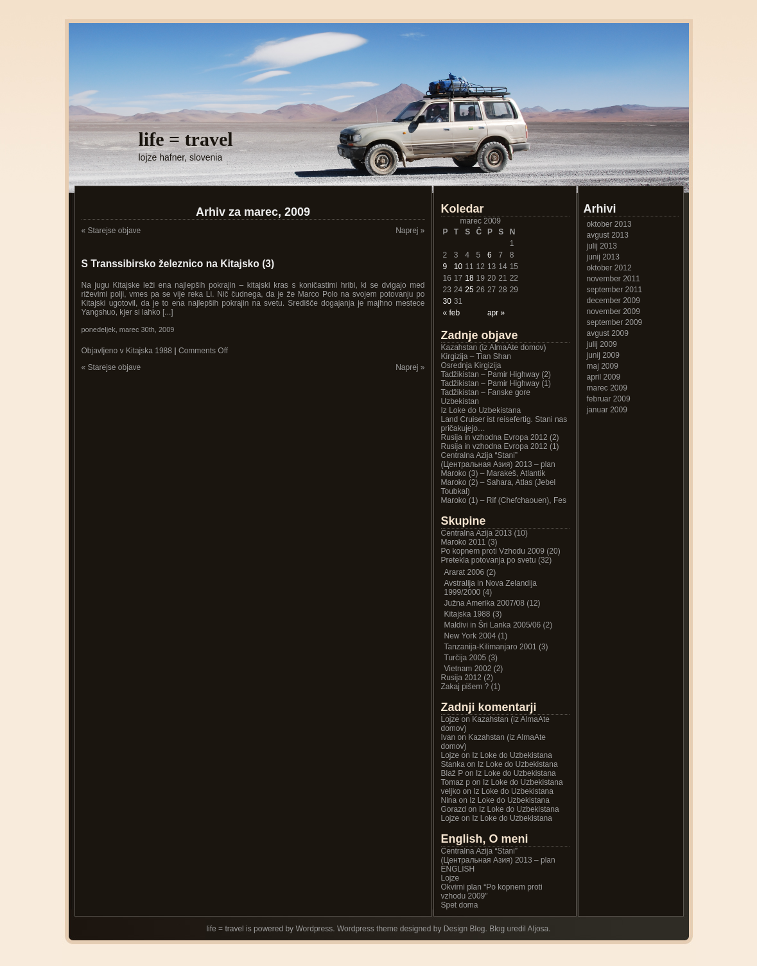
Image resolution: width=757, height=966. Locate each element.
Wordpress (314, 928)
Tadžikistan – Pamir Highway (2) (496, 374)
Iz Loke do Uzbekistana (481, 410)
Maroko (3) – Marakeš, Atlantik (493, 473)
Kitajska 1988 (149, 350)
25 (469, 289)
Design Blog (464, 928)
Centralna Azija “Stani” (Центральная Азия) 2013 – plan (498, 460)
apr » (496, 312)
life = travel (186, 139)
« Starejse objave (111, 230)
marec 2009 (607, 387)
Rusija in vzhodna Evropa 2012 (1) (500, 446)
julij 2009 (602, 344)
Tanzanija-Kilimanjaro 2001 (490, 646)
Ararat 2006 (464, 572)
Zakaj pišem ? (465, 686)
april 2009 (604, 377)
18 (469, 278)
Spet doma (459, 904)
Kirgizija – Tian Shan (476, 356)
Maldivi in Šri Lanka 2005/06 (492, 624)
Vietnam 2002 (468, 668)
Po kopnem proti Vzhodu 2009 (492, 551)
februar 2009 (609, 398)
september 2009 (615, 322)
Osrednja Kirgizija (471, 365)
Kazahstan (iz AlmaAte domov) (493, 347)
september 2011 (615, 289)
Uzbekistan (460, 401)
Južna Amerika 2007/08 (484, 603)
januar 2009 (607, 409)
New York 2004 (470, 635)
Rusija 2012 (461, 677)
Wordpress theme (367, 928)
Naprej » (410, 230)
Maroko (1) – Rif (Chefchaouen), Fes (503, 500)
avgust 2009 (608, 333)
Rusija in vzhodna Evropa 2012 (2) (500, 437)
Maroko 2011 (463, 542)
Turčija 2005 (465, 657)
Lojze (450, 755)
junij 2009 (603, 355)
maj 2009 (602, 366)
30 (447, 301)
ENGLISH (458, 869)
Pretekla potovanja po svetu (488, 560)
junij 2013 (603, 256)
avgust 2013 (608, 235)
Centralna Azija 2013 (476, 533)
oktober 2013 (609, 224)
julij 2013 (602, 246)
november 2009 (613, 311)
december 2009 (613, 300)
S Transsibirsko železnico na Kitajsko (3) (178, 263)
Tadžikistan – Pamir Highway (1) (496, 383)
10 (458, 266)
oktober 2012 (609, 267)
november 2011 (613, 278)
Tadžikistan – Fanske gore (485, 392)
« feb (451, 312)
